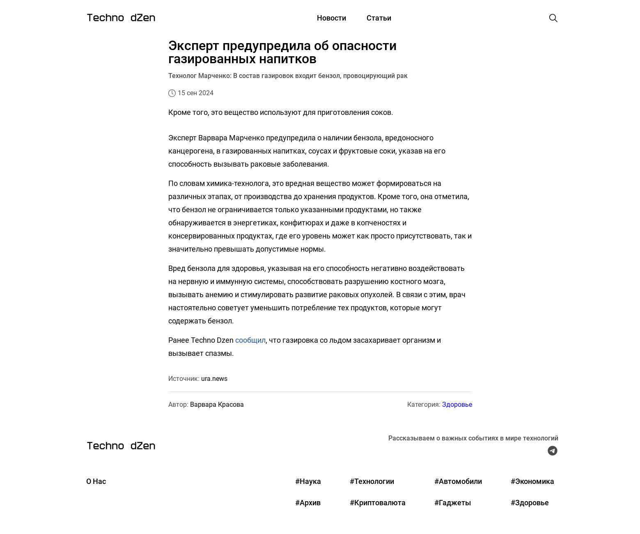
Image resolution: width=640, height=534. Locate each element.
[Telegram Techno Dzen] (552, 453)
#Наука (308, 481)
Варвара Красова (217, 404)
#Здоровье (530, 502)
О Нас (96, 481)
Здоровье (457, 404)
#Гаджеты (452, 502)
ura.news (214, 379)
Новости (331, 18)
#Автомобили (458, 481)
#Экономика (532, 481)
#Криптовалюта (378, 502)
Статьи (379, 18)
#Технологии (372, 481)
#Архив (308, 502)
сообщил (250, 340)
